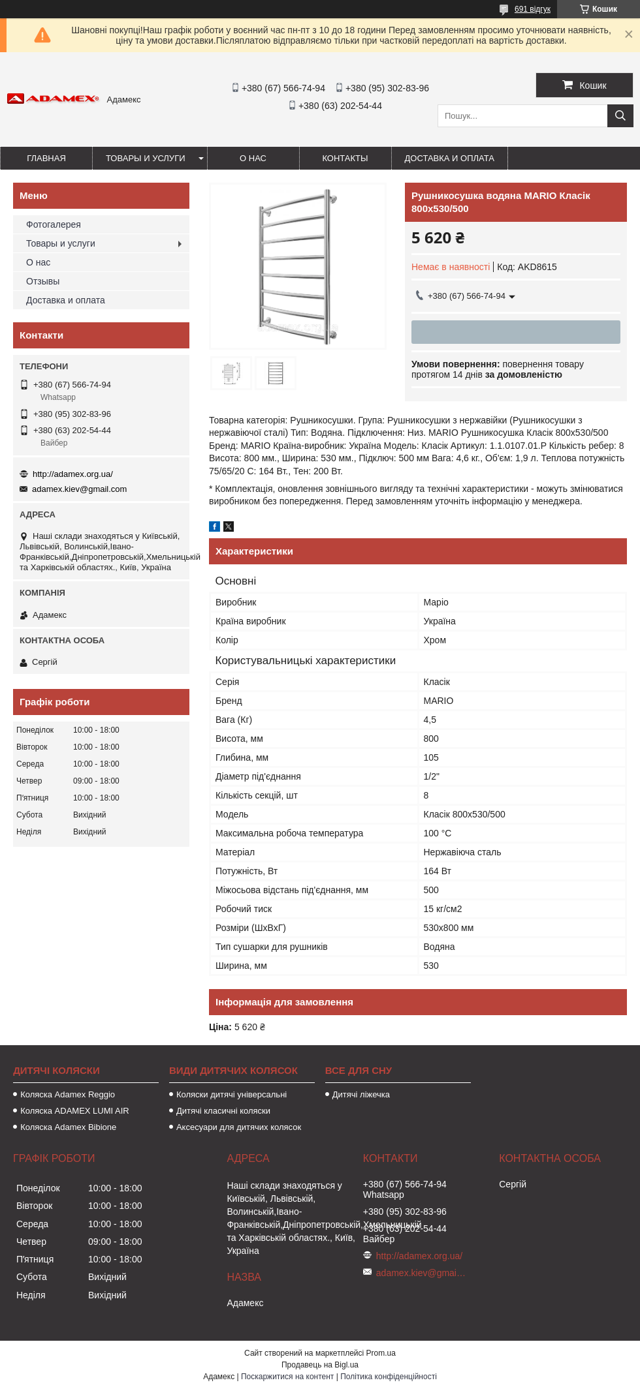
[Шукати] (620, 115)
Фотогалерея (53, 224)
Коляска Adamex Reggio (67, 1094)
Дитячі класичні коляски (223, 1111)
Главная (46, 158)
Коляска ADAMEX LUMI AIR (74, 1111)
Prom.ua (381, 1353)
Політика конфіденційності (388, 1376)
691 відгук (533, 9)
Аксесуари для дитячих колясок (238, 1127)
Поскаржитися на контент (287, 1376)
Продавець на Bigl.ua (320, 1364)
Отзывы (42, 281)
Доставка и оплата (449, 158)
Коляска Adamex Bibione (68, 1127)
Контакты (345, 158)
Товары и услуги (145, 158)
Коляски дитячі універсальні (231, 1094)
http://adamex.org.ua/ (73, 474)
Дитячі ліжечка (361, 1094)
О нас (253, 158)
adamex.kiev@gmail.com (79, 489)
